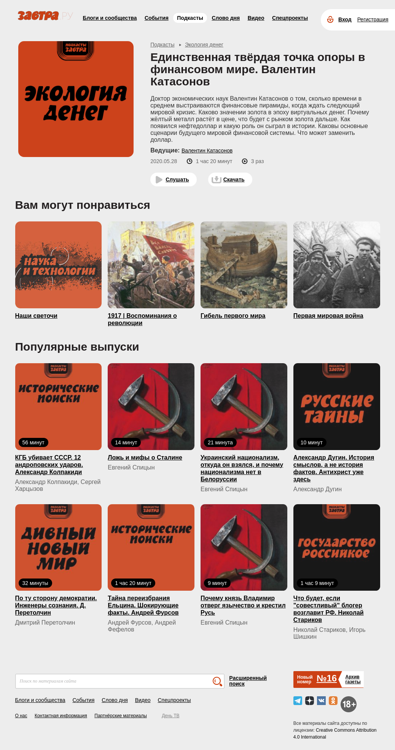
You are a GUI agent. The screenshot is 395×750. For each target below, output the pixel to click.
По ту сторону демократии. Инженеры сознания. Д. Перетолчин (56, 605)
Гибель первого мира (233, 315)
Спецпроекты (290, 18)
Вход (345, 19)
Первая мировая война (328, 315)
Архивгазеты (352, 679)
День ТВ (170, 715)
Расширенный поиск (248, 681)
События (157, 18)
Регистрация (373, 19)
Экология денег (204, 45)
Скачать (234, 179)
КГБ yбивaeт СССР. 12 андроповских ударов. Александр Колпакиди (49, 464)
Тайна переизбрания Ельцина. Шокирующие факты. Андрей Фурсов (143, 605)
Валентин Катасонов (207, 150)
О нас (21, 715)
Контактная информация (61, 715)
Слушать (177, 179)
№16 (327, 678)
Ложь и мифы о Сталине (145, 457)
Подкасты (190, 18)
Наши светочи (36, 315)
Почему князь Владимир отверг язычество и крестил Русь (243, 605)
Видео (256, 18)
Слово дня (226, 18)
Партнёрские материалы (120, 715)
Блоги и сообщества (110, 18)
